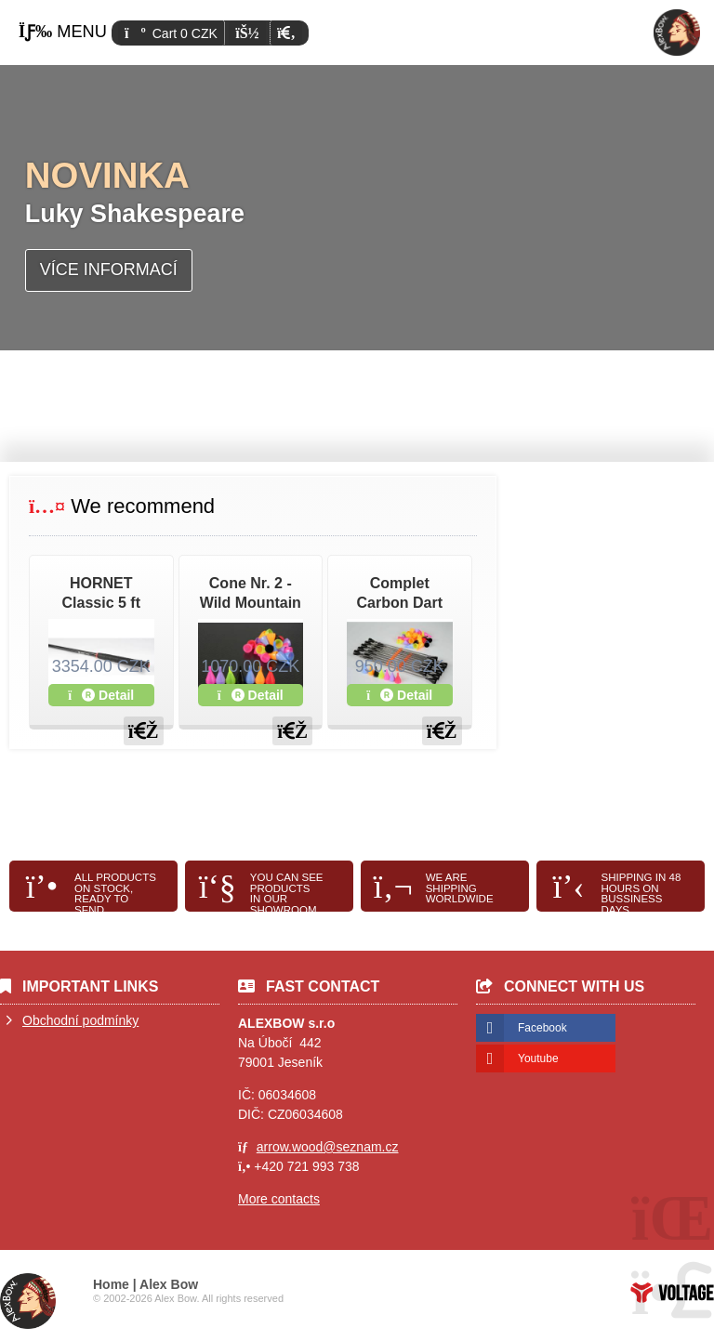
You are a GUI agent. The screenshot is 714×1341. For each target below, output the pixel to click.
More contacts (279, 1198)
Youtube (538, 1058)
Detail (101, 695)
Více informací (109, 269)
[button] (286, 33)
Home (677, 32)
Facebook (542, 1027)
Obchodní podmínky (80, 1020)
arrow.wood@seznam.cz (328, 1146)
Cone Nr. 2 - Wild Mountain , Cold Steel (250, 602)
